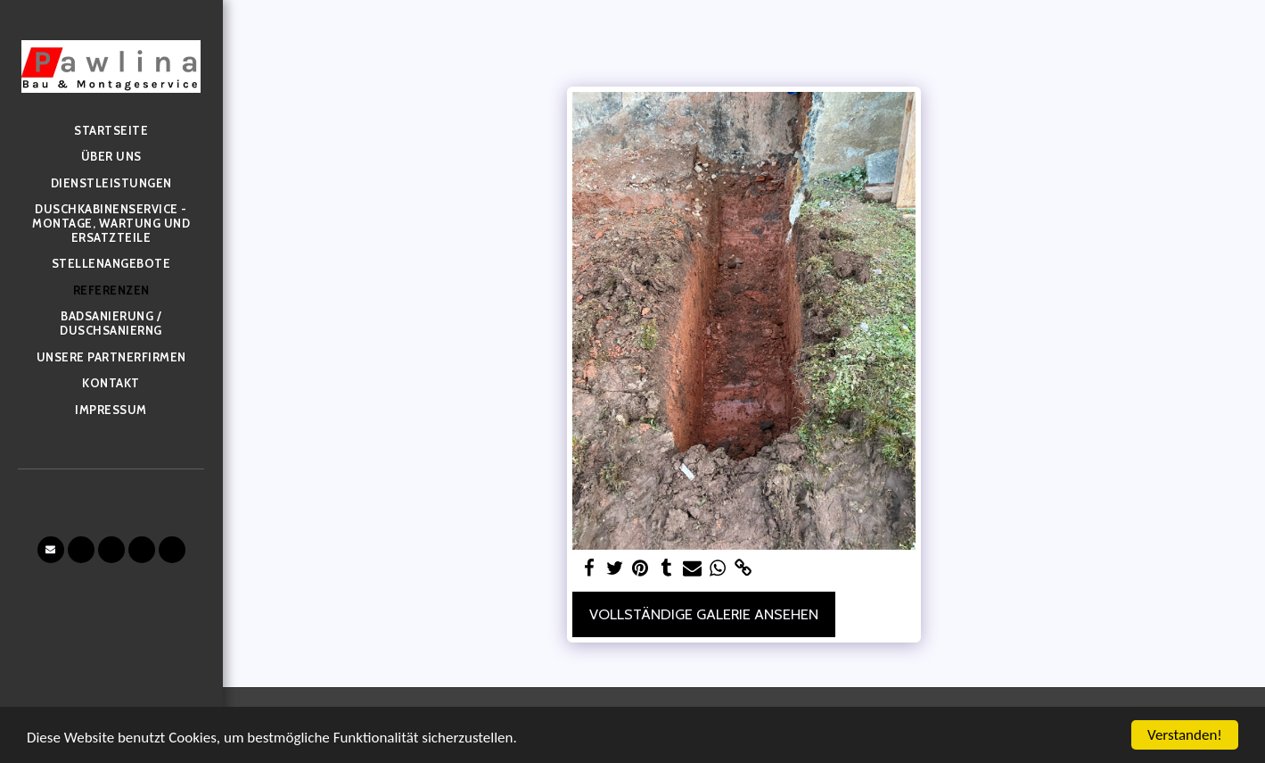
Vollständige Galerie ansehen (703, 614)
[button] (50, 549)
